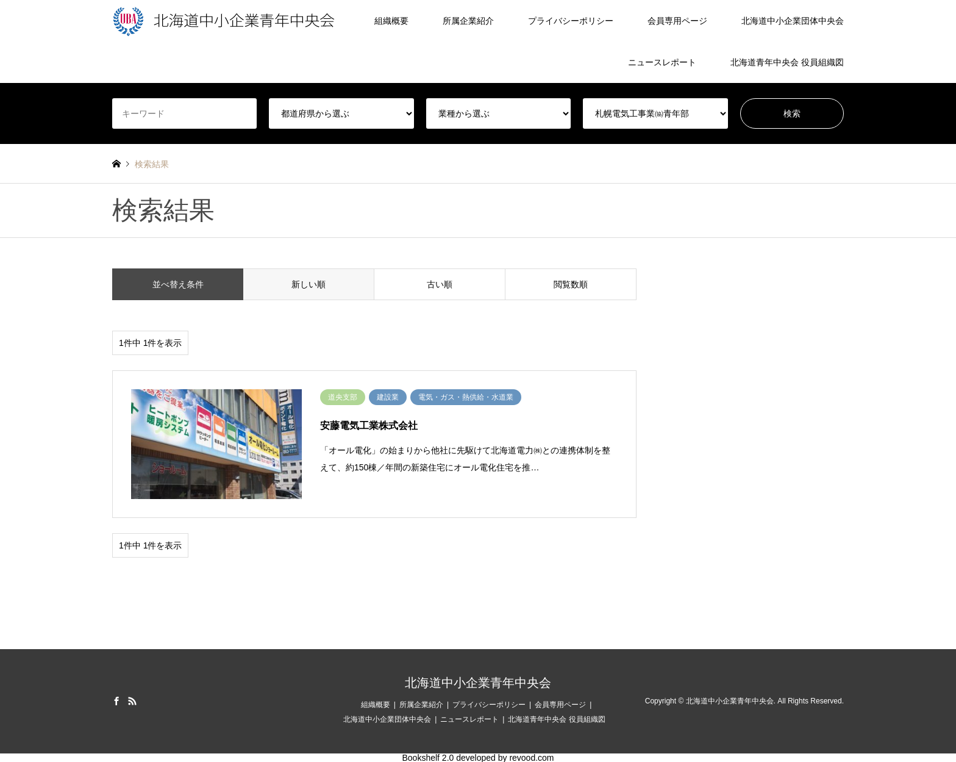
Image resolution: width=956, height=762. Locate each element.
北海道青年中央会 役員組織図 (787, 62)
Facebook (116, 701)
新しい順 (308, 284)
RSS (132, 701)
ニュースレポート (662, 62)
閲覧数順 (571, 284)
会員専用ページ (677, 21)
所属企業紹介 (468, 21)
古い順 (439, 284)
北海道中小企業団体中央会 (792, 21)
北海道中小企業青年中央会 (478, 682)
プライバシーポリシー (570, 21)
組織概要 (391, 21)
